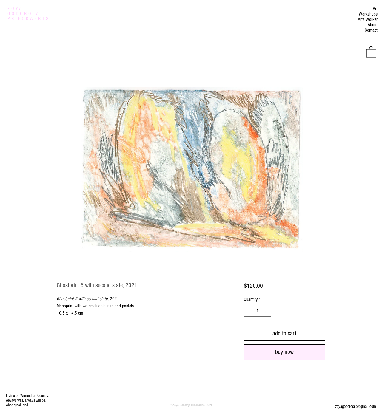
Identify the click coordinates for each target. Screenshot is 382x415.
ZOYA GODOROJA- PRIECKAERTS (28, 13)
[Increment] (266, 310)
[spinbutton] (257, 310)
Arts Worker (368, 19)
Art (375, 8)
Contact (371, 30)
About (373, 24)
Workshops (368, 14)
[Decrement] (249, 310)
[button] (371, 51)
